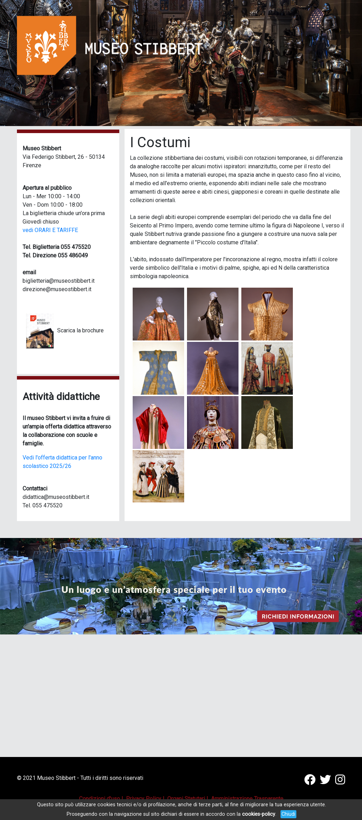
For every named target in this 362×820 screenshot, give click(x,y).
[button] (335, 63)
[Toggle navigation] (329, 18)
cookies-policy (258, 814)
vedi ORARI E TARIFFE (50, 230)
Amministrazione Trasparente (247, 798)
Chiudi (288, 814)
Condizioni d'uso (99, 798)
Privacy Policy (143, 798)
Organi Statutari (186, 798)
